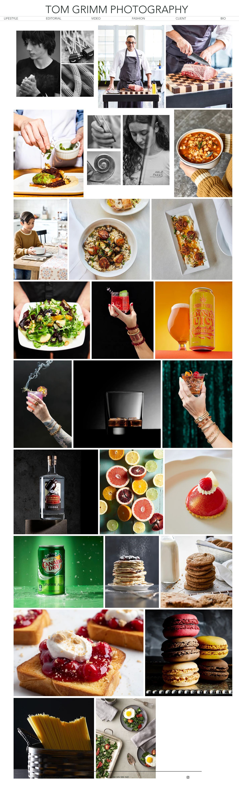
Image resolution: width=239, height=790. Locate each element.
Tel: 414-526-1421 (120, 777)
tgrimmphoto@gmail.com (56, 777)
